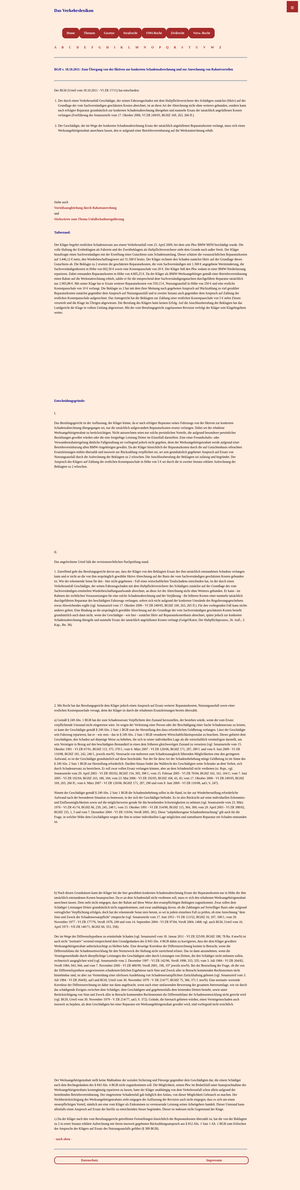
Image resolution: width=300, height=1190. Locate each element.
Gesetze (109, 33)
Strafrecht (130, 33)
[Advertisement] (150, 171)
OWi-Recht (154, 33)
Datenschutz (89, 1160)
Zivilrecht (177, 33)
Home (71, 33)
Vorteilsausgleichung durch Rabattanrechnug (85, 208)
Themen (89, 33)
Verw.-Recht (201, 33)
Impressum (214, 1160)
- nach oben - (63, 1139)
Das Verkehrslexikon (73, 10)
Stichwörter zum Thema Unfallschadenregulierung (89, 219)
